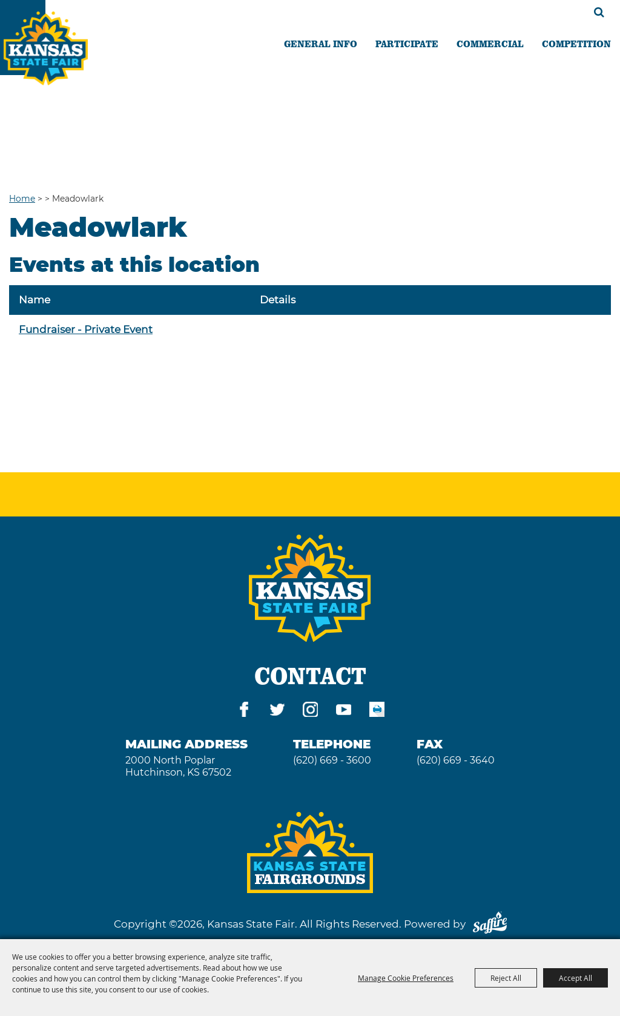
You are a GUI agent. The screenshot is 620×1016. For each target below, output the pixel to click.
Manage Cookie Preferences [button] (405, 978)
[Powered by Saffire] (490, 924)
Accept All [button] (575, 978)
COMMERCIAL (490, 43)
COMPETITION (576, 43)
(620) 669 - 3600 (332, 760)
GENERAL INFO (320, 43)
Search (599, 12)
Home (22, 198)
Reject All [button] (505, 978)
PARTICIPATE (406, 43)
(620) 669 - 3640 (456, 760)
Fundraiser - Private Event (86, 329)
